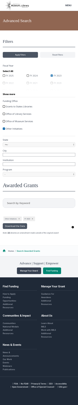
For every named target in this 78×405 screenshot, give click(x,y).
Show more (9, 94)
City (5, 150)
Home (11, 251)
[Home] (17, 5)
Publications (9, 369)
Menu (68, 5)
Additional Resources (8, 306)
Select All (8, 71)
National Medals (11, 326)
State (5, 139)
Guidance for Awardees (47, 296)
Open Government (20, 387)
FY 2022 (10, 83)
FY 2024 (34, 75)
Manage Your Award (29, 271)
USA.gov (63, 387)
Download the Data (15, 226)
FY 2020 (57, 83)
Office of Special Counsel (43, 387)
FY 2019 (10, 90)
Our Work (7, 359)
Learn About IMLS (47, 325)
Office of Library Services (18, 113)
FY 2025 (10, 75)
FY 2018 (34, 90)
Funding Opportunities (9, 299)
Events (6, 362)
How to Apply (9, 294)
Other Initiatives (14, 128)
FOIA (16, 384)
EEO (51, 384)
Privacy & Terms (38, 384)
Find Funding (52, 271)
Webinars (7, 366)
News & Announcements (11, 354)
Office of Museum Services (19, 121)
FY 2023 (57, 75)
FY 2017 (57, 90)
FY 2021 (34, 83)
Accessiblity (61, 384)
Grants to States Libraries (19, 106)
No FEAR (24, 384)
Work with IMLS (48, 330)
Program (7, 169)
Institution (8, 160)
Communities (9, 323)
